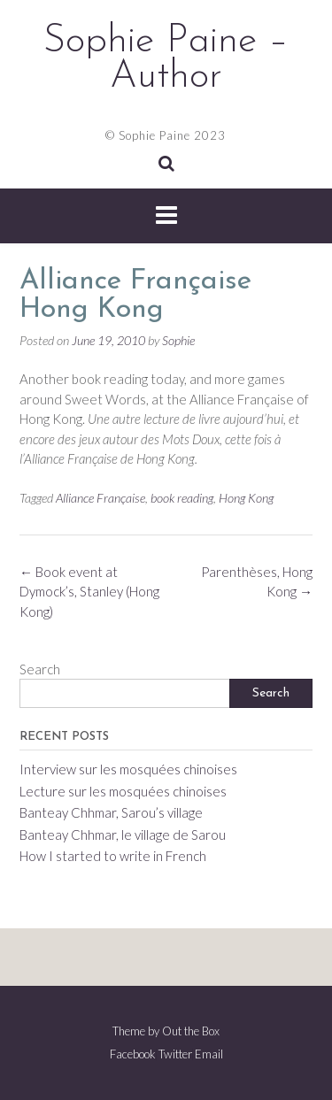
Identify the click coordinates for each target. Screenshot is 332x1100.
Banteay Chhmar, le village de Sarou (122, 834)
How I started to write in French (112, 856)
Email (209, 1054)
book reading (182, 497)
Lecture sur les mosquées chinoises (123, 791)
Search (39, 669)
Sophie (178, 340)
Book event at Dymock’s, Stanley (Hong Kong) (89, 591)
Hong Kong (246, 497)
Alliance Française (100, 497)
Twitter (175, 1054)
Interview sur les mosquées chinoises (128, 769)
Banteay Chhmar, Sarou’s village (111, 812)
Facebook (133, 1054)
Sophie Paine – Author (166, 59)
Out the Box (191, 1031)
